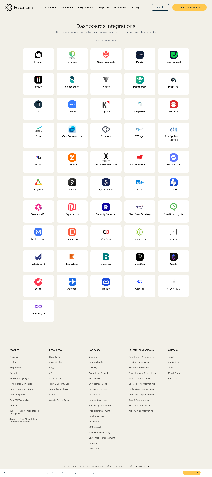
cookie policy (93, 473)
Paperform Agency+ (19, 378)
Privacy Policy (121, 466)
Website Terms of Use (102, 466)
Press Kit (172, 378)
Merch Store (174, 373)
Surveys (93, 443)
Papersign (14, 373)
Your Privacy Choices (59, 389)
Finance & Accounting (99, 432)
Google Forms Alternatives (142, 384)
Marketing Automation (100, 405)
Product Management (99, 411)
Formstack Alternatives (140, 378)
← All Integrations (106, 40)
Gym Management (98, 384)
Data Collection (96, 362)
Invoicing (93, 367)
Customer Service (98, 389)
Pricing (135, 7)
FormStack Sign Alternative (142, 394)
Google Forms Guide (59, 400)
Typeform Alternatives (140, 362)
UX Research (95, 427)
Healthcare (94, 394)
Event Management (98, 373)
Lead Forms (94, 448)
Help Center (55, 357)
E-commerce (95, 357)
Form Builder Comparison (141, 357)
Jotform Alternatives (139, 367)
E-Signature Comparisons (141, 389)
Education (94, 421)
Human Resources (98, 400)
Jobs (170, 367)
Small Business (96, 416)
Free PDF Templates (19, 400)
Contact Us (173, 362)
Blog (51, 367)
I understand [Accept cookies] (192, 473)
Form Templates (17, 394)
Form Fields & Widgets (20, 384)
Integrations (15, 367)
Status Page (55, 378)
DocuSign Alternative (139, 400)
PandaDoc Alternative (139, 405)
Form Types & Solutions (21, 389)
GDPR (52, 394)
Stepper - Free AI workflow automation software (23, 420)
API (50, 373)
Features (13, 357)
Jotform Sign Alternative (141, 411)
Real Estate (94, 378)
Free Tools (14, 405)
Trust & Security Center (60, 384)
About (171, 357)
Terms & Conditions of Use (76, 466)
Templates (103, 7)
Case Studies (55, 362)
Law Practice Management (102, 438)
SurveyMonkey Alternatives (142, 373)
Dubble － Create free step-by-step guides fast (25, 412)
